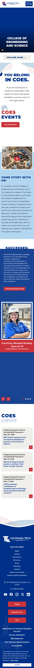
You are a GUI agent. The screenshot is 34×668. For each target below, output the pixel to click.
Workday (17, 566)
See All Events (10, 125)
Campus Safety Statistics (17, 575)
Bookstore (17, 557)
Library (17, 554)
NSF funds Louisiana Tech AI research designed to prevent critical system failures (15, 440)
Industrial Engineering (14, 289)
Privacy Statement (17, 635)
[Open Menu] (29, 3)
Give (17, 620)
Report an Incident (17, 572)
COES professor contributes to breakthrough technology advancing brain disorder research (15, 488)
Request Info (17, 612)
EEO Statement (17, 638)
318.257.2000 (18, 589)
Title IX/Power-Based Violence (17, 642)
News (17, 563)
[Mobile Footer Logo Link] (17, 538)
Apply (17, 551)
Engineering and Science (14, 430)
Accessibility (17, 645)
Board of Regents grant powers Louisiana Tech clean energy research (14, 464)
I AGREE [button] (17, 665)
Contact (17, 569)
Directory (17, 560)
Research (19, 432)
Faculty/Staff (9, 432)
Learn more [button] (14, 660)
